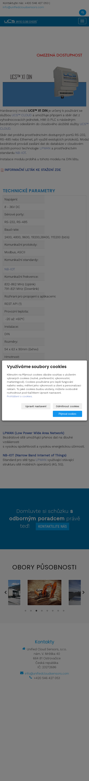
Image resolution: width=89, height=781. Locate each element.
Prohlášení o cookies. (20, 396)
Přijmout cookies (68, 413)
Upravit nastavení (38, 406)
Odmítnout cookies (68, 406)
